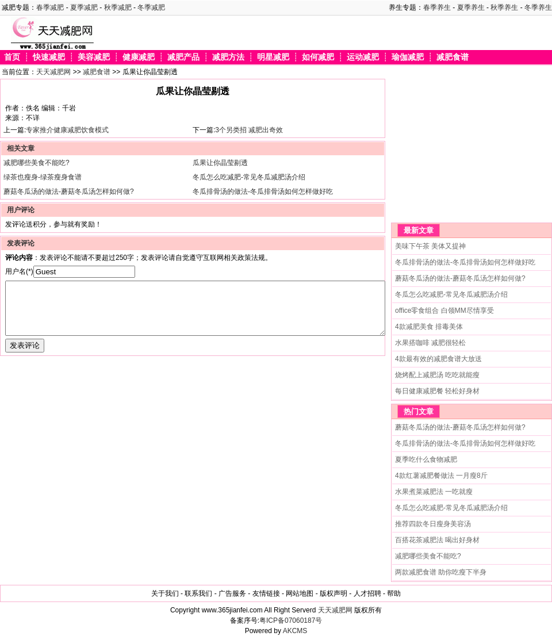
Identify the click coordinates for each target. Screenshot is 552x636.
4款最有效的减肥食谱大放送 (438, 359)
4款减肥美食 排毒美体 (429, 327)
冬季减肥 (151, 7)
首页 (12, 57)
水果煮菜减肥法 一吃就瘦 (434, 492)
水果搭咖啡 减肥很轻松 (430, 343)
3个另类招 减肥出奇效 (249, 130)
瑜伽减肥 (408, 57)
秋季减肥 (118, 7)
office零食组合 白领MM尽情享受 (444, 310)
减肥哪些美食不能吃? (36, 163)
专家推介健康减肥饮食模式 (67, 130)
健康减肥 (138, 57)
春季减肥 (50, 7)
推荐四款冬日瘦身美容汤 (433, 524)
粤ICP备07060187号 (290, 620)
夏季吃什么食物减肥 (426, 459)
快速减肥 (49, 57)
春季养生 (437, 7)
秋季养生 (504, 7)
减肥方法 (228, 57)
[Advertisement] (463, 151)
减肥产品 (183, 57)
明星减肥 (273, 57)
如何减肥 (318, 57)
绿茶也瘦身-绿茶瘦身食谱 (42, 177)
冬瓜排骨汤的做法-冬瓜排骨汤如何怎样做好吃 (263, 191)
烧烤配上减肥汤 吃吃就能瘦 (437, 375)
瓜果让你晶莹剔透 (220, 163)
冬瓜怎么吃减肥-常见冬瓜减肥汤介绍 (249, 177)
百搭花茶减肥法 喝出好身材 (437, 540)
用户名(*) (19, 271)
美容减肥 (94, 57)
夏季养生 (471, 7)
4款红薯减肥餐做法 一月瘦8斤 (441, 476)
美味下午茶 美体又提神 (430, 246)
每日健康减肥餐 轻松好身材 (437, 391)
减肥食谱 (452, 57)
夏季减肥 (84, 7)
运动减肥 (363, 57)
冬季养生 (538, 7)
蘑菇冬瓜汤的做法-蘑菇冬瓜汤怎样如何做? (68, 191)
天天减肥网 (53, 72)
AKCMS (295, 631)
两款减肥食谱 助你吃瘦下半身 (440, 572)
